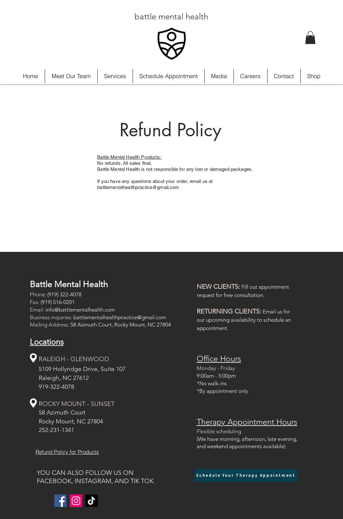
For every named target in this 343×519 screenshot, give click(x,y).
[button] (310, 37)
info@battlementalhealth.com (80, 310)
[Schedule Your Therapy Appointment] (245, 475)
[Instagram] (76, 501)
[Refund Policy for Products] (67, 452)
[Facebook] (60, 501)
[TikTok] (91, 501)
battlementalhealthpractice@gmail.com (119, 317)
